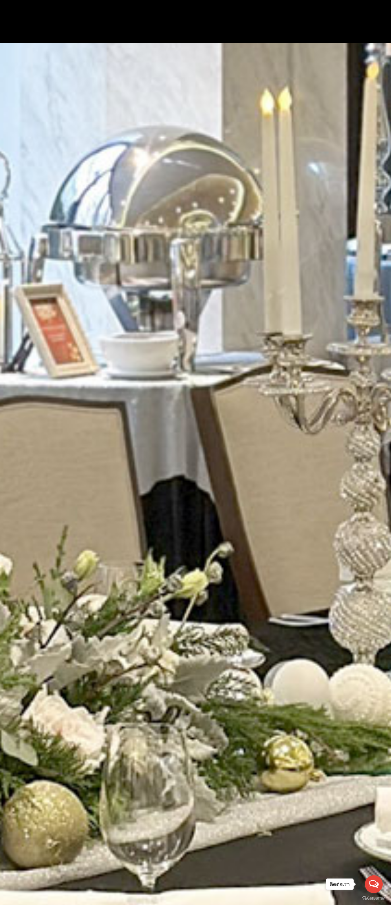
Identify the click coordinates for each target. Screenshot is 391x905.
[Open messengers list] (374, 884)
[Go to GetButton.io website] (373, 898)
